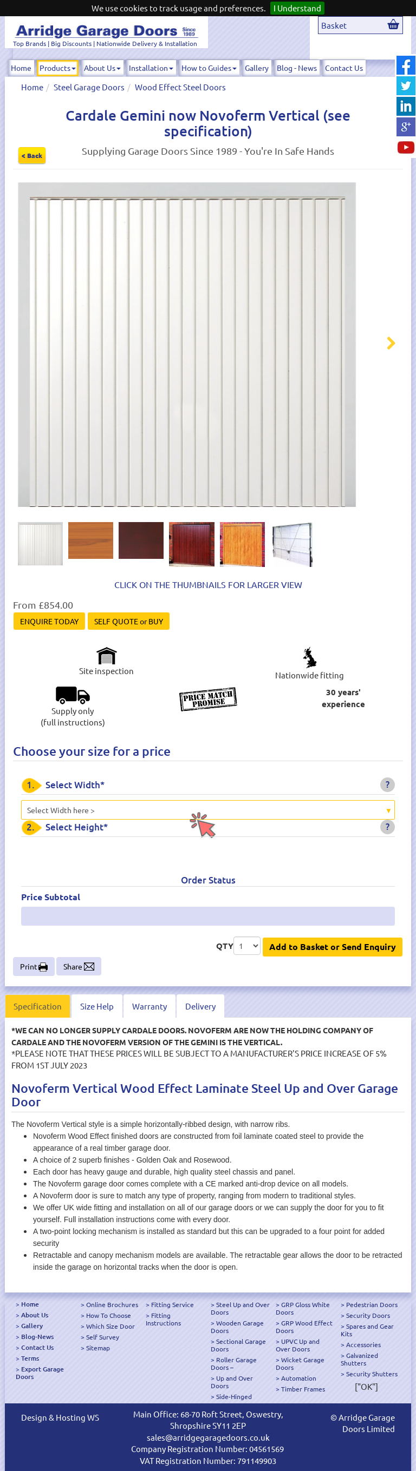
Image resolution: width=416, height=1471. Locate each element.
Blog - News (297, 67)
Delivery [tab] (200, 1006)
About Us (102, 67)
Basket (334, 25)
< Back (32, 155)
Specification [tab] (38, 1006)
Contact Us (344, 67)
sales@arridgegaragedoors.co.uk (208, 1437)
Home (21, 67)
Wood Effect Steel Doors (180, 87)
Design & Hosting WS (60, 1417)
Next (384, 344)
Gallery (257, 67)
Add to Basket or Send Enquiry (332, 946)
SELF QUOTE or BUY (128, 621)
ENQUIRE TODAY (49, 621)
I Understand (297, 8)
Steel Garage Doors (89, 87)
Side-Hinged (234, 1396)
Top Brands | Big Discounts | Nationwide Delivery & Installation (105, 43)
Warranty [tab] (149, 1006)
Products (58, 67)
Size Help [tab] (97, 1006)
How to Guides (209, 67)
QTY (224, 945)
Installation (151, 67)
